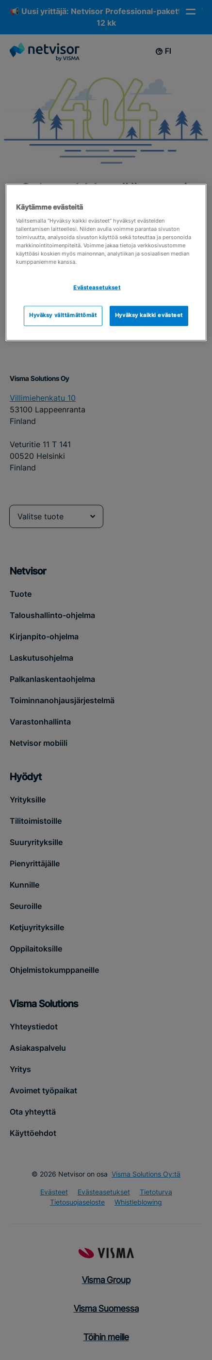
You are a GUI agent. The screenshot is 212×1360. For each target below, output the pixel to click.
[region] (106, 262)
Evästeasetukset (97, 288)
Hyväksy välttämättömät (63, 315)
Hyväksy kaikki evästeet (149, 315)
